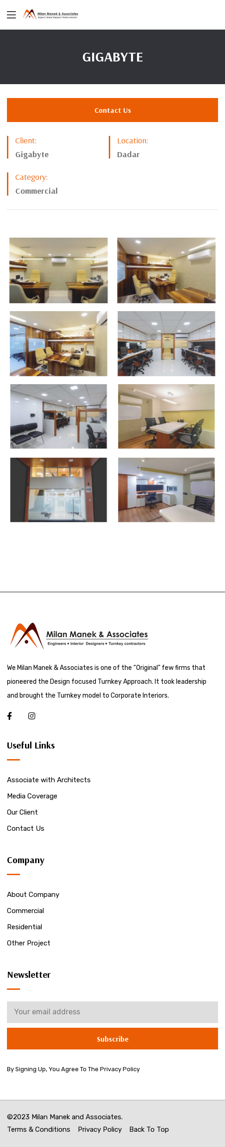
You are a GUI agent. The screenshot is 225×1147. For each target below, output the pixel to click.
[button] (112, 110)
